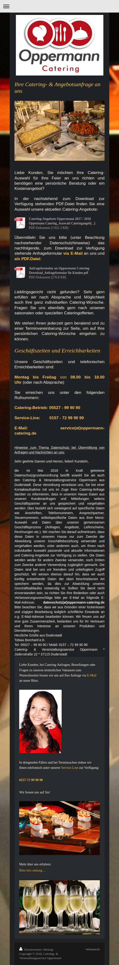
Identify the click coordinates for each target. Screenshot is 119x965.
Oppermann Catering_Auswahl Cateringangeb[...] (62, 223)
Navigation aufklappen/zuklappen (59, 6)
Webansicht (93, 949)
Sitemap (48, 949)
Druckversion (30, 949)
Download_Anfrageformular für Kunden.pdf (58, 273)
